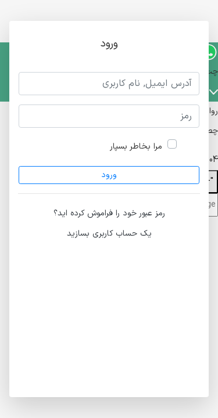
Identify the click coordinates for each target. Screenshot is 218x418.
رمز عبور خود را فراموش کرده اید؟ (109, 213)
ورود (109, 175)
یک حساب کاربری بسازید (109, 234)
